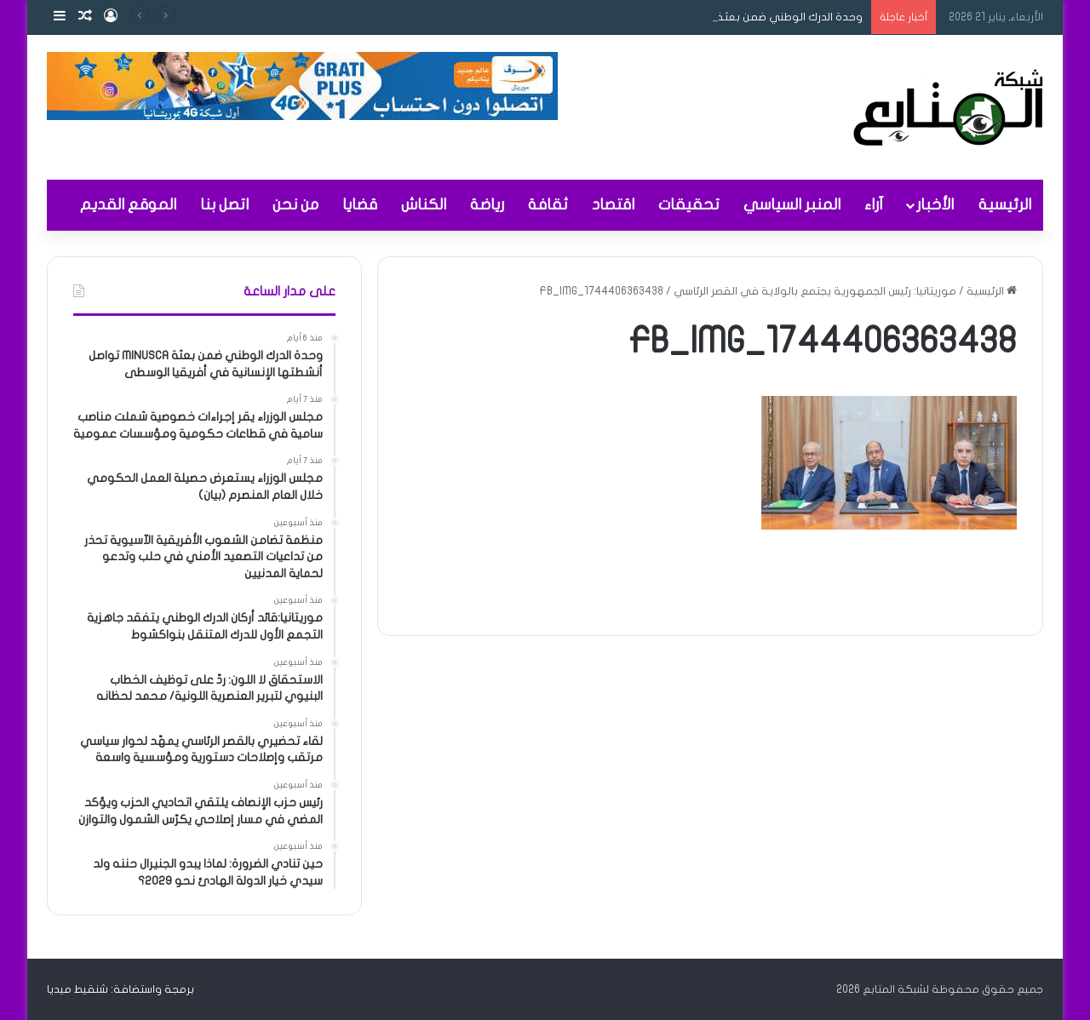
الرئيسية (1004, 205)
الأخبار (935, 205)
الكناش (423, 205)
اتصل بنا (224, 205)
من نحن (295, 205)
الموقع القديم (128, 205)
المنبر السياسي (791, 205)
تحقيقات (689, 205)
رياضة (487, 205)
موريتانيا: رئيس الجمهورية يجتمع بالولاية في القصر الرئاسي (815, 291)
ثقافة (548, 205)
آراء (873, 205)
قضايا (359, 205)
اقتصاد (613, 205)
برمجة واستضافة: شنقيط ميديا (120, 989)
